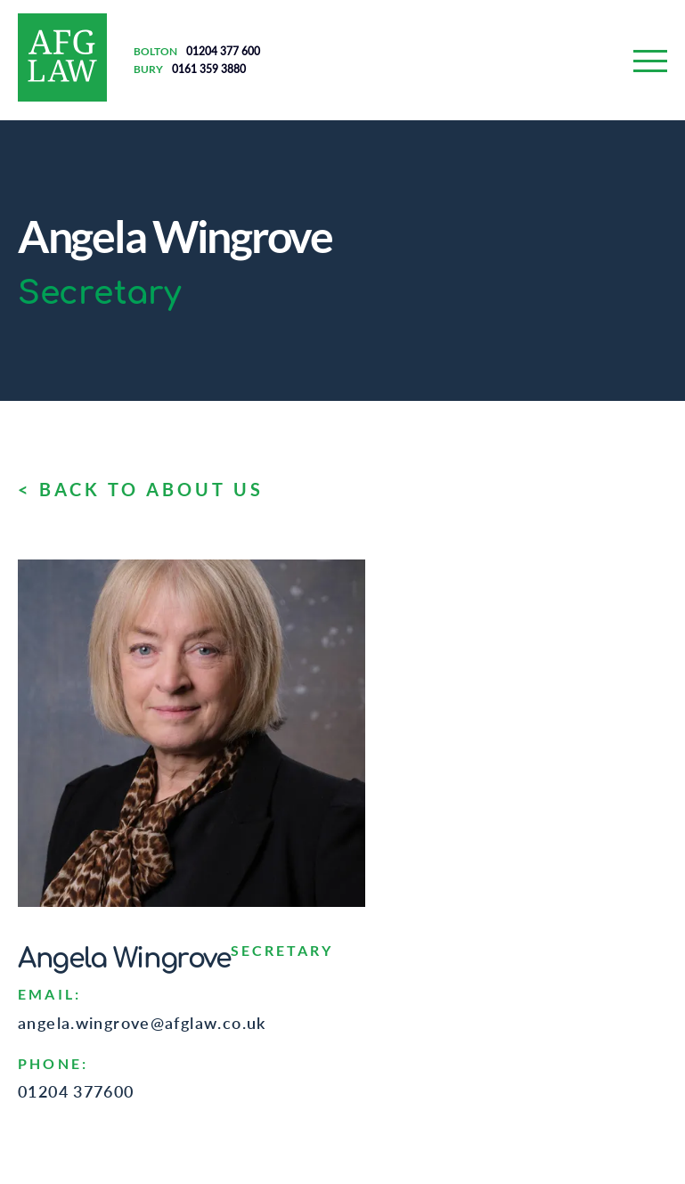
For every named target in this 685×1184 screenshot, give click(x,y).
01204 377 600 (223, 51)
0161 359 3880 (209, 69)
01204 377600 (76, 1091)
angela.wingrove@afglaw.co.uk (142, 1023)
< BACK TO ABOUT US (141, 489)
